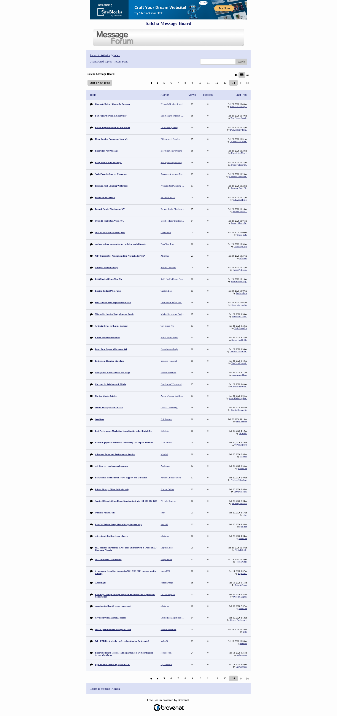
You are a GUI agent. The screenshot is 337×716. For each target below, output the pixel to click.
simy (245, 515)
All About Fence (240, 200)
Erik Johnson (242, 421)
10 (200, 82)
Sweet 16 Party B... (239, 223)
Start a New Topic (100, 82)
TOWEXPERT (240, 445)
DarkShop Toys (240, 246)
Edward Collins (241, 492)
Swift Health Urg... (239, 281)
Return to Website (100, 55)
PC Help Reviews (239, 503)
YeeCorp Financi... (239, 363)
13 (225, 82)
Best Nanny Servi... (238, 118)
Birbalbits (243, 433)
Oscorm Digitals (240, 597)
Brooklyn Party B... (238, 165)
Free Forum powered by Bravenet (168, 700)
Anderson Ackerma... (238, 176)
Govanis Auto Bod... (238, 351)
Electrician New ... (239, 153)
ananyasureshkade (239, 375)
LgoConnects (241, 667)
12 (216, 82)
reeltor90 (243, 643)
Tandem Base (241, 293)
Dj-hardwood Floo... (238, 141)
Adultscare (242, 468)
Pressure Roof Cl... (239, 188)
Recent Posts (121, 61)
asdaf (245, 632)
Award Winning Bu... (238, 398)
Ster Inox (243, 527)
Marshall (243, 456)
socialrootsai (241, 655)
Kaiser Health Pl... (239, 340)
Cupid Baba (242, 235)
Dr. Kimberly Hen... (238, 130)
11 (208, 82)
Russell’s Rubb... (240, 270)
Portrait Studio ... (239, 211)
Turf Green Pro (240, 328)
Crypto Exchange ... (238, 620)
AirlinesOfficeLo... (239, 480)
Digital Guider (241, 550)
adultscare (242, 538)
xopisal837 (242, 573)
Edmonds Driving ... (238, 106)
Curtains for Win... (239, 386)
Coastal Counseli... (239, 410)
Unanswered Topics (101, 61)
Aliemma (243, 258)
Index (116, 55)
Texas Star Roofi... (239, 305)
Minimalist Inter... (239, 316)
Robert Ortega (241, 585)
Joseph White (241, 562)
